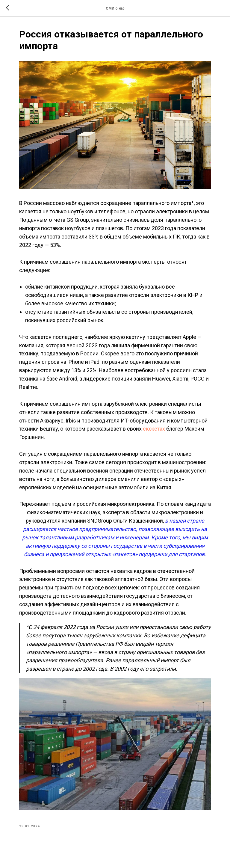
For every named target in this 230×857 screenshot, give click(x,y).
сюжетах (153, 429)
